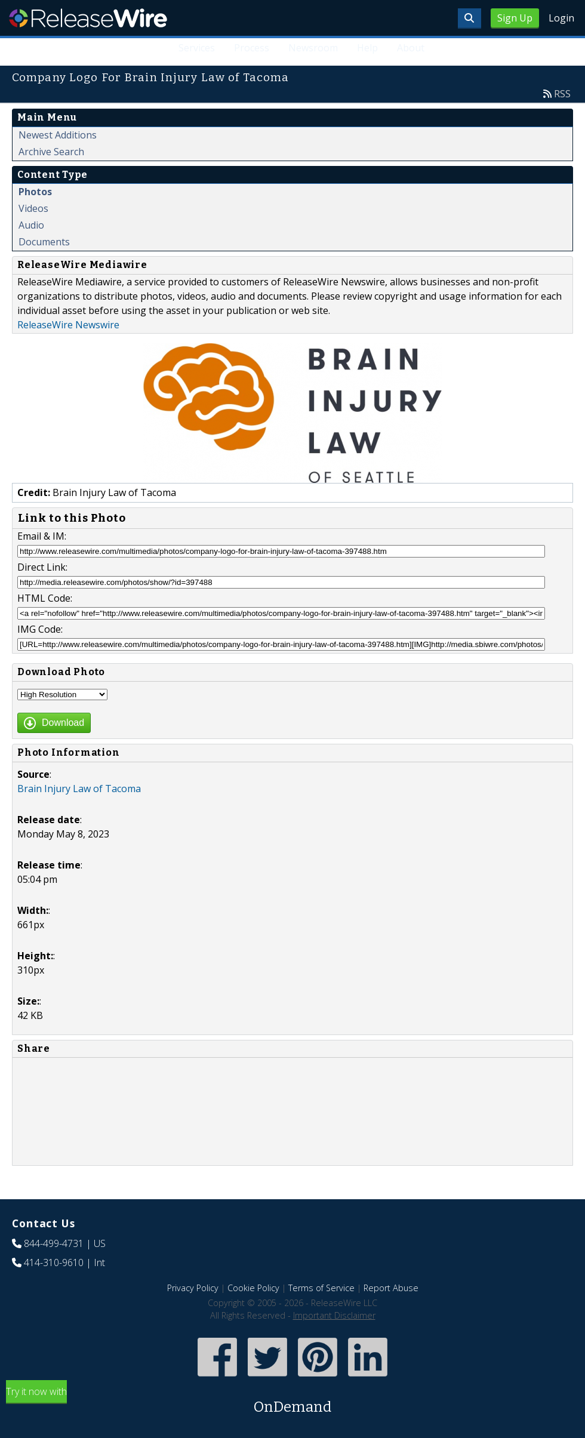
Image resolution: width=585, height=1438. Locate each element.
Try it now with (292, 1401)
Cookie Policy (253, 1288)
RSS (562, 93)
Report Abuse (391, 1288)
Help (367, 47)
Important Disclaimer (334, 1315)
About (410, 47)
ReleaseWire (88, 18)
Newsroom (313, 47)
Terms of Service (321, 1288)
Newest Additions (58, 134)
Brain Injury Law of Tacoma (79, 788)
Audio (31, 225)
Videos (33, 208)
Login (561, 17)
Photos (35, 191)
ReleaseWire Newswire (68, 324)
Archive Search (51, 151)
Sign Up (514, 17)
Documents (44, 241)
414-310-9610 (54, 1262)
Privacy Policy (192, 1288)
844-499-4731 (54, 1243)
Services (196, 47)
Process (251, 47)
